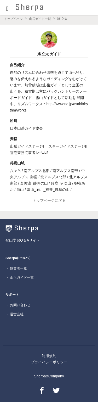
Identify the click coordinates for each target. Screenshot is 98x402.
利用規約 (49, 356)
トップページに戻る (49, 200)
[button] (7, 7)
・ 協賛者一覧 (16, 268)
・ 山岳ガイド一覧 (19, 278)
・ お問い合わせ (17, 305)
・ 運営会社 (14, 314)
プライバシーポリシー (49, 362)
